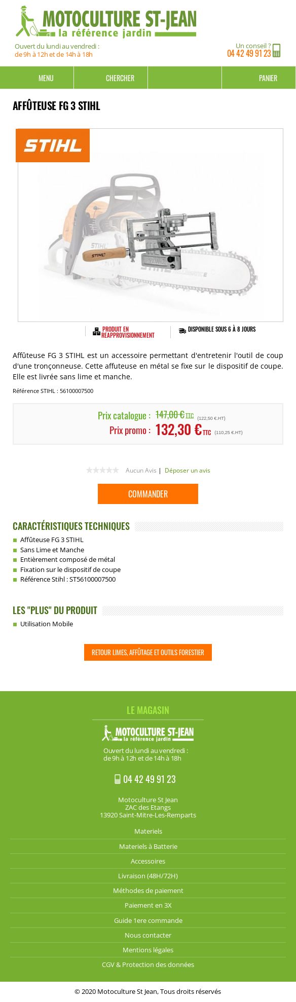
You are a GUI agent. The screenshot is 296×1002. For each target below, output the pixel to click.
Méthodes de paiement (148, 890)
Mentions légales (148, 949)
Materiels (148, 831)
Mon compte (185, 77)
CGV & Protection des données (148, 964)
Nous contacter (148, 935)
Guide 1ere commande (148, 920)
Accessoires (148, 861)
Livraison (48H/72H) (148, 875)
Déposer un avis (187, 470)
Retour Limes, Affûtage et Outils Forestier (148, 652)
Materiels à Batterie (148, 846)
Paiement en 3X (148, 905)
